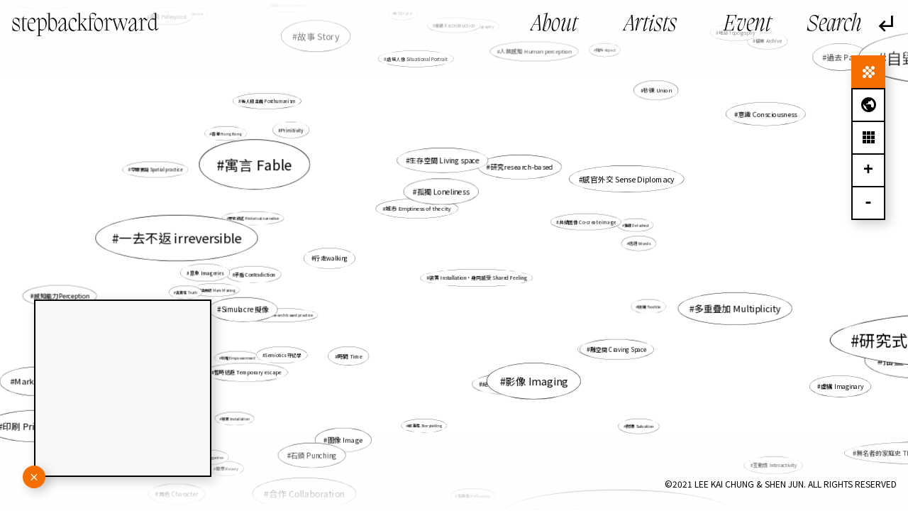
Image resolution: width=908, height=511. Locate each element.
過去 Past (842, 56)
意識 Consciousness (762, 116)
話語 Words (636, 244)
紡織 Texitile (649, 306)
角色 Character (179, 493)
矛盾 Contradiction (255, 274)
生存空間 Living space (444, 160)
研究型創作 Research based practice (281, 315)
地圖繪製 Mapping (224, 242)
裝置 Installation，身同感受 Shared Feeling (477, 277)
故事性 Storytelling (425, 425)
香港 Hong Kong (228, 134)
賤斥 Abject (601, 57)
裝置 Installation (238, 416)
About (554, 25)
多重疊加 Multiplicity (737, 308)
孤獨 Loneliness (443, 191)
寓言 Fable (260, 165)
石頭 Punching (322, 444)
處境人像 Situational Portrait (417, 58)
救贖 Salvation (640, 426)
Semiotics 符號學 (285, 353)
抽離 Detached (636, 224)
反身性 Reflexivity (474, 495)
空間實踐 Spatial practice (156, 169)
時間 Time (350, 356)
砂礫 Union (657, 90)
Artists (650, 25)
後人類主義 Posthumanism (268, 101)
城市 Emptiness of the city (418, 208)
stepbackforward (85, 25)
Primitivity (293, 130)
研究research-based (520, 167)
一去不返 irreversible (186, 238)
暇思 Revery (227, 468)
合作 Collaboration (310, 489)
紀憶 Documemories (509, 384)
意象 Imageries (207, 272)
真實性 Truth (187, 292)
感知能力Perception (61, 296)
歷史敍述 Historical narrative (256, 218)
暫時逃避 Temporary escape (248, 372)
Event (747, 25)
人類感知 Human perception (532, 60)
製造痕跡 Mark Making (216, 290)
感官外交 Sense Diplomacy (628, 178)
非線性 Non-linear (602, 347)
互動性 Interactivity (760, 455)
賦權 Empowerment (238, 358)
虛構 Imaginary (840, 385)
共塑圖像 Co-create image (585, 222)
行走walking (332, 258)
